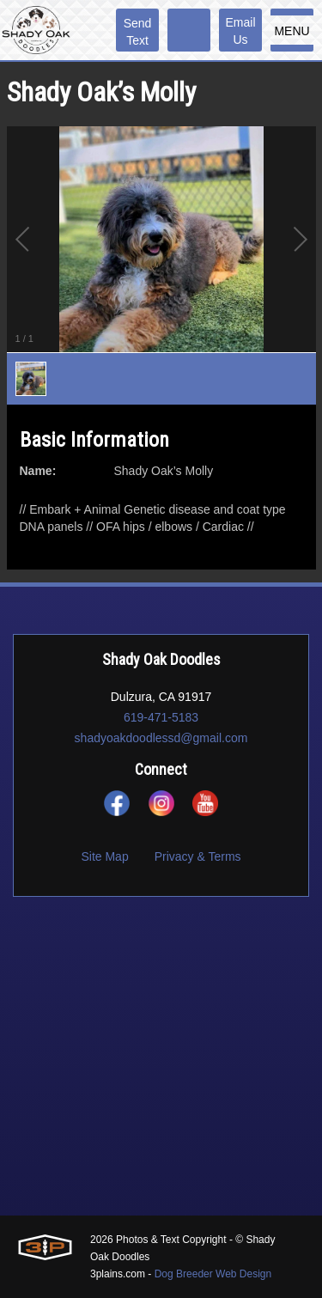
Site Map (104, 856)
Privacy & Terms (198, 856)
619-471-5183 (161, 717)
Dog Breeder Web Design (213, 1274)
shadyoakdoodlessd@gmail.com (161, 738)
